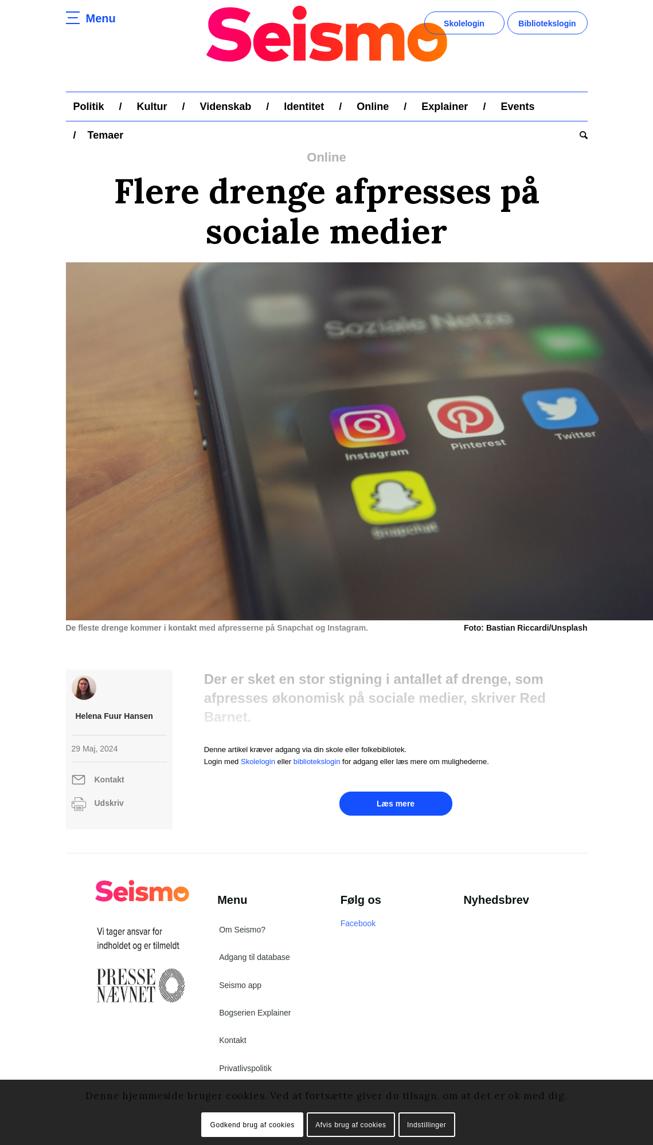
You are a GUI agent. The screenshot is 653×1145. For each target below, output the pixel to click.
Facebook (358, 923)
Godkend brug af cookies (252, 1125)
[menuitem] (89, 106)
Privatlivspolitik (245, 1068)
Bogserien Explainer (255, 1012)
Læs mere (396, 803)
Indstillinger (427, 1125)
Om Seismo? (242, 929)
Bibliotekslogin (547, 23)
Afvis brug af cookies (350, 1125)
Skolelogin (464, 23)
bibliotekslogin (317, 761)
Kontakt (109, 779)
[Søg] (580, 135)
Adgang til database (254, 957)
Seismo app (240, 985)
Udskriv (109, 803)
